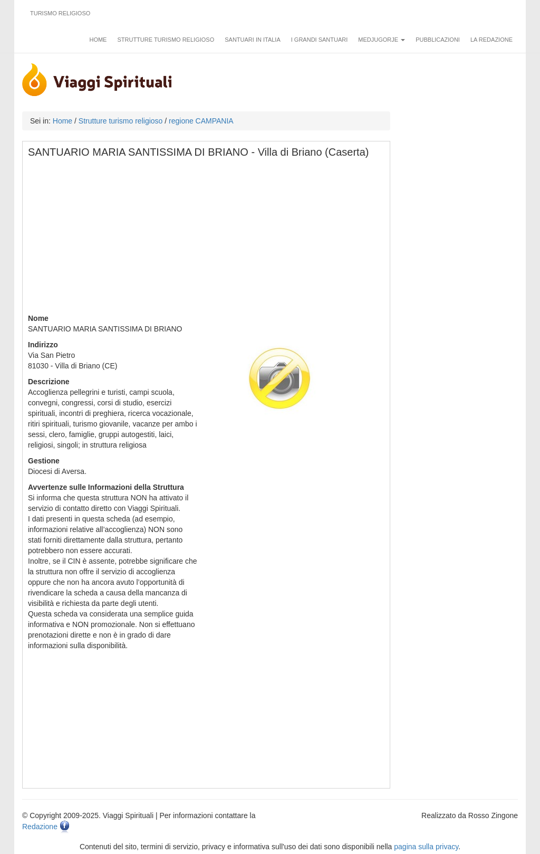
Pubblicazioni (438, 39)
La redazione (491, 39)
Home (98, 39)
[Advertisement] (206, 239)
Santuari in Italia (253, 39)
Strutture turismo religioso (165, 39)
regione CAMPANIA (201, 121)
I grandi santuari (319, 39)
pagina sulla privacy (426, 846)
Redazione (39, 826)
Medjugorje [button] (381, 39)
